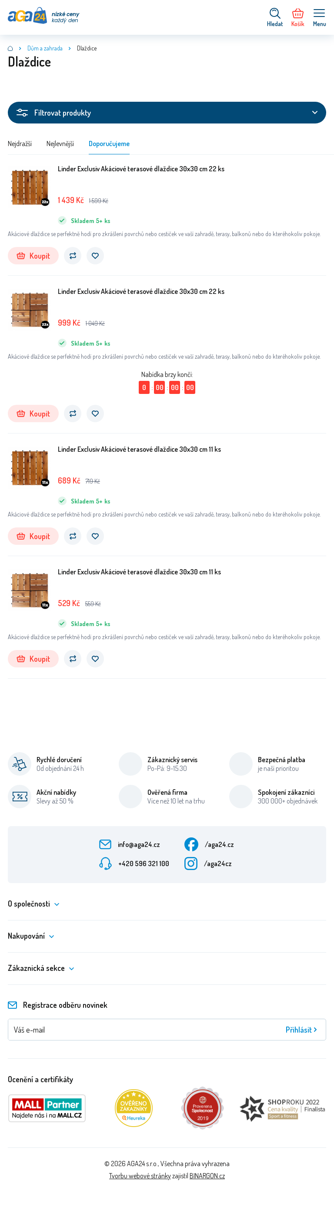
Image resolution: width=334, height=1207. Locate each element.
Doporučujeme (109, 143)
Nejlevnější (60, 143)
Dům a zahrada (45, 48)
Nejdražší (20, 143)
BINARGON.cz (207, 1175)
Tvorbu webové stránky (140, 1175)
